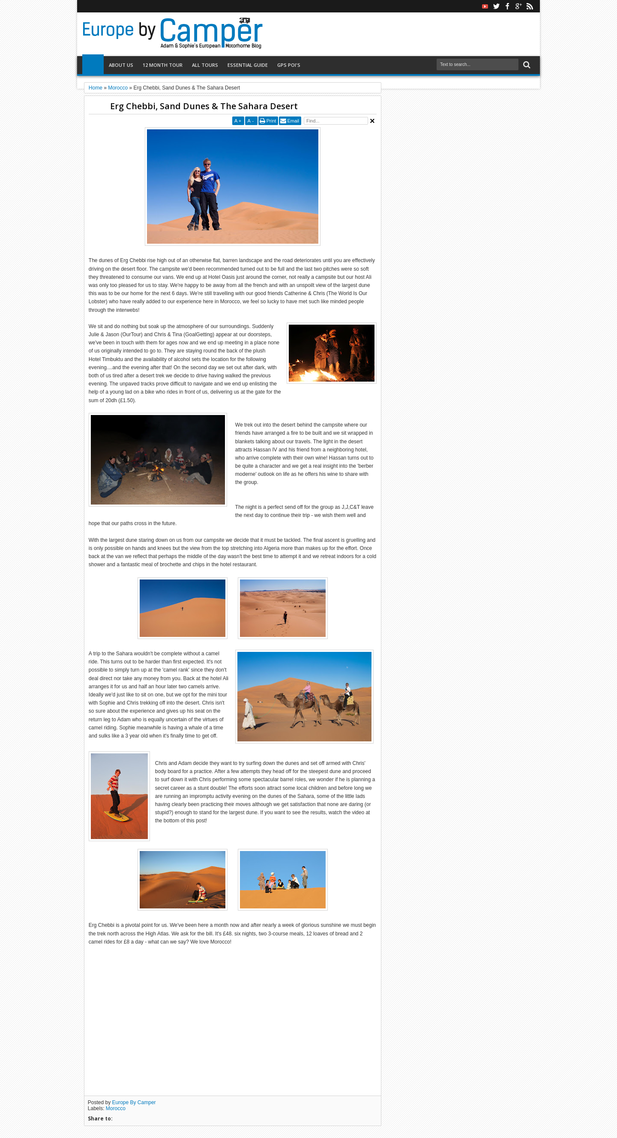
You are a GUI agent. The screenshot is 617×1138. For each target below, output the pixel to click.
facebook (507, 6)
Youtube (485, 6)
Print (271, 120)
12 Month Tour (163, 65)
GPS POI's (288, 65)
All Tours (205, 65)
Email (293, 120)
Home (93, 65)
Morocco (116, 1108)
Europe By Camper (134, 1102)
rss (529, 6)
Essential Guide (248, 65)
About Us (121, 65)
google (518, 6)
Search (525, 65)
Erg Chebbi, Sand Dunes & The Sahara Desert (204, 106)
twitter (496, 6)
